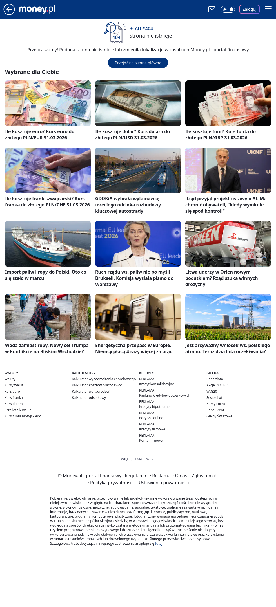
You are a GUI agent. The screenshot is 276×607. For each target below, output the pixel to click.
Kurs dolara (14, 403)
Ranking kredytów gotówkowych (164, 395)
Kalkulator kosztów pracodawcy (97, 385)
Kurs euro (12, 391)
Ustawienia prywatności (162, 483)
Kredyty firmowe (152, 429)
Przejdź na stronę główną (138, 62)
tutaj (158, 543)
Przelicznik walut (18, 410)
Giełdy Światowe (219, 416)
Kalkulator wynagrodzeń (91, 391)
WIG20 (211, 391)
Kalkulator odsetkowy (89, 397)
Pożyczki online (151, 417)
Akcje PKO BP (217, 385)
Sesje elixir (214, 397)
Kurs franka (14, 397)
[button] (268, 9)
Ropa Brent (215, 410)
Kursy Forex (215, 403)
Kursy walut (14, 385)
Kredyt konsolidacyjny (156, 384)
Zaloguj (250, 9)
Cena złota (214, 379)
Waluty (10, 379)
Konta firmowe (151, 440)
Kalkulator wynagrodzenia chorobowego (104, 379)
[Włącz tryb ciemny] (228, 9)
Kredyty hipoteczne (154, 406)
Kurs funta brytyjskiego (23, 416)
